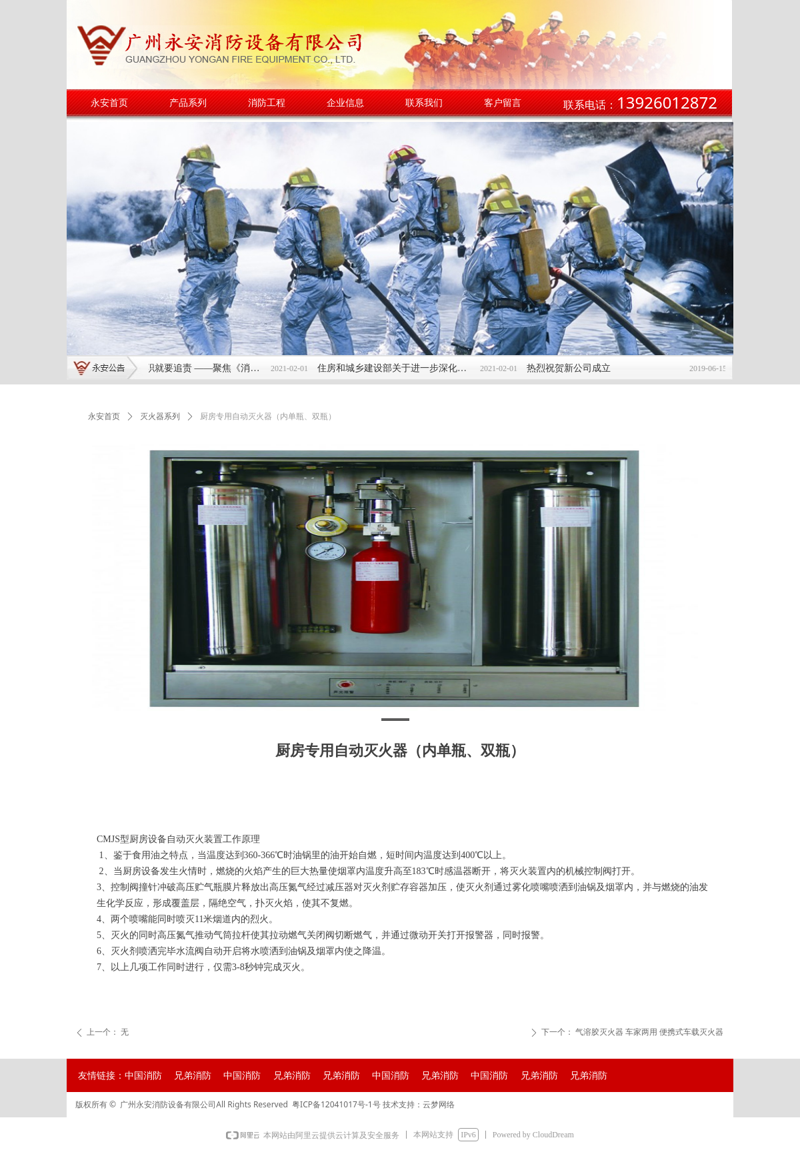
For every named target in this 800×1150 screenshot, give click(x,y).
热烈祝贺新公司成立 (575, 368)
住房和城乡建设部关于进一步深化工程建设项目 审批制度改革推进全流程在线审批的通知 (402, 368)
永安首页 (104, 416)
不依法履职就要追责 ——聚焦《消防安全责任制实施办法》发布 (192, 368)
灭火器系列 (160, 416)
